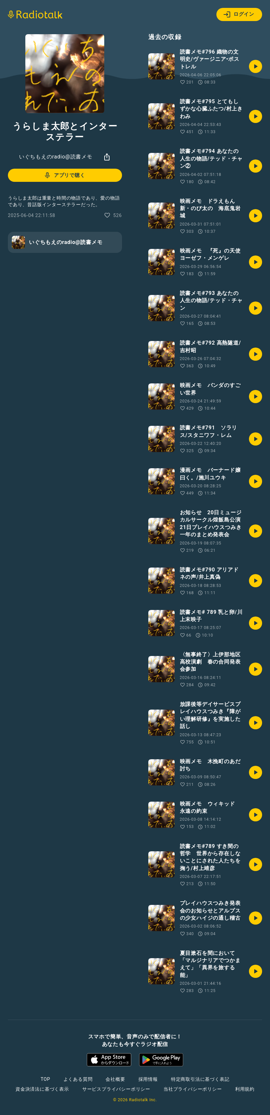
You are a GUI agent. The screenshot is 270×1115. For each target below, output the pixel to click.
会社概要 (115, 1079)
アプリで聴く (64, 175)
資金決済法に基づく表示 (42, 1089)
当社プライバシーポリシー (192, 1089)
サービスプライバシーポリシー (116, 1089)
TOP (45, 1079)
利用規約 (245, 1089)
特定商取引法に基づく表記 (200, 1079)
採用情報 (148, 1079)
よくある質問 (78, 1079)
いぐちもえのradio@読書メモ (55, 157)
